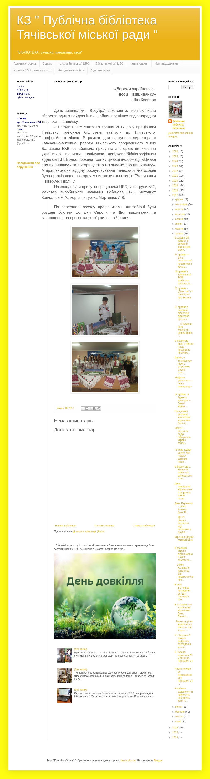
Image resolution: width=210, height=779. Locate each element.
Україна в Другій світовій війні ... (184, 540)
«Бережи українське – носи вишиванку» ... (183, 383)
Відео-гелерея (100, 70)
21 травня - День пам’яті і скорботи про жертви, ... (184, 294)
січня (178, 721)
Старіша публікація (144, 525)
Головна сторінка (24, 63)
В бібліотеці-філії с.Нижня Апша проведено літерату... (184, 346)
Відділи (48, 63)
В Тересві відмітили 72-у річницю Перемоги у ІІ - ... (184, 658)
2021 (175, 175)
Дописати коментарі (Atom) (88, 531)
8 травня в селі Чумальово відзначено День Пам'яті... (183, 610)
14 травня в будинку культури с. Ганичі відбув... (183, 400)
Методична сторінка (71, 70)
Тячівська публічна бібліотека (179, 125)
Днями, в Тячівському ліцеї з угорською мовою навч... (183, 365)
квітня (179, 706)
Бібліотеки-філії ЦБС (109, 63)
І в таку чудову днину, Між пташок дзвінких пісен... (183, 455)
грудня (179, 199)
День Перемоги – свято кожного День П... (184, 508)
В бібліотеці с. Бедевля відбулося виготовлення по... (183, 472)
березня (180, 711)
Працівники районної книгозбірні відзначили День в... (182, 417)
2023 (175, 166)
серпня (179, 219)
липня (179, 223)
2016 (175, 727)
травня (179, 233)
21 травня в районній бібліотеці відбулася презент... (182, 313)
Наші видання (139, 63)
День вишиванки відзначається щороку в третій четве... (184, 491)
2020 (175, 180)
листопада (181, 204)
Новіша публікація (65, 525)
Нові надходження (167, 63)
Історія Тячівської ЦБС (74, 63)
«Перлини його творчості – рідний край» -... (184, 329)
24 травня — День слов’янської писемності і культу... (183, 260)
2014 (175, 737)
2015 (175, 732)
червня (179, 228)
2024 (175, 161)
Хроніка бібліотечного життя (32, 70)
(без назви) (80, 649)
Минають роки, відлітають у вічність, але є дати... (184, 626)
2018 (175, 190)
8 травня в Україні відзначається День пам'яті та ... (184, 553)
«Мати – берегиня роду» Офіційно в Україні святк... (182, 435)
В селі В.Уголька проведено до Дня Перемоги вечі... (182, 592)
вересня (180, 214)
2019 (175, 185)
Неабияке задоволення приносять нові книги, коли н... (184, 694)
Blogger (158, 760)
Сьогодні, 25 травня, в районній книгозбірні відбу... (182, 243)
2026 (175, 151)
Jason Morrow (128, 760)
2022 (175, 170)
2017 (175, 195)
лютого (179, 716)
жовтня (179, 209)
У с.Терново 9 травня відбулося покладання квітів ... (183, 641)
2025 (175, 156)
